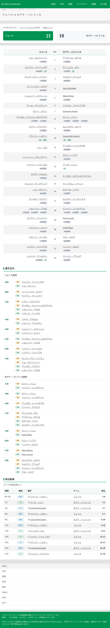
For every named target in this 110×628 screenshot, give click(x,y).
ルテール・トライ (71, 189)
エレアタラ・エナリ (72, 126)
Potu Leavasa (68, 218)
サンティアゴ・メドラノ (36, 77)
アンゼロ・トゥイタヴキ (74, 145)
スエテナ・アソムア (72, 77)
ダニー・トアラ (70, 155)
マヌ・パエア (69, 237)
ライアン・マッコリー (37, 218)
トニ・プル (42, 147)
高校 (53, 4)
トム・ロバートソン (38, 58)
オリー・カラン (40, 111)
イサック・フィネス (38, 237)
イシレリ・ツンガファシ (74, 208)
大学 (62, 4)
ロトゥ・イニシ (70, 117)
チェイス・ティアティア (36, 184)
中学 (4, 598)
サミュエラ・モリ (71, 67)
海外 (4, 587)
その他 (103, 4)
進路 (70, 4)
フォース (43, 52)
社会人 (5, 592)
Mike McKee (68, 96)
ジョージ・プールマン (37, 256)
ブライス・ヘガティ (38, 136)
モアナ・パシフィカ (72, 52)
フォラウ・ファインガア (36, 67)
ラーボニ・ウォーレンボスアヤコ (32, 117)
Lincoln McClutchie (71, 136)
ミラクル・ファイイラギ (74, 105)
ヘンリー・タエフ (71, 246)
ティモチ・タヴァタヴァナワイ (77, 176)
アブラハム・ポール (72, 58)
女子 (4, 603)
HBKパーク (48, 28)
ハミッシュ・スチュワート (35, 157)
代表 (4, 582)
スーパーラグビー (27, 28)
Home (4, 9)
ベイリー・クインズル (37, 165)
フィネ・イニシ (70, 165)
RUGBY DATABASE (11, 4)
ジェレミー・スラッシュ (36, 96)
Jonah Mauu (68, 227)
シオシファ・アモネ (38, 208)
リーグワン (82, 4)
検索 (94, 4)
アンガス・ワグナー (38, 199)
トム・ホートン (40, 189)
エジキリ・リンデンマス (74, 199)
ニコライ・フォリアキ (37, 246)
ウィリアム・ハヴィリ (73, 184)
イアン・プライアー (38, 126)
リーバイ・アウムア (72, 256)
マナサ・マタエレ (39, 174)
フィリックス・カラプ (37, 86)
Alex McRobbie (69, 88)
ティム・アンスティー (37, 105)
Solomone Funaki (70, 111)
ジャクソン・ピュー (38, 227)
